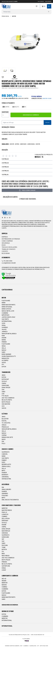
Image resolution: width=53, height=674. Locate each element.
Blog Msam (6, 253)
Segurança (6, 243)
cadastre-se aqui (46, 98)
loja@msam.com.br (9, 263)
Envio (4, 245)
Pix (24, 107)
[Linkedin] (7, 217)
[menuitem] (26, 331)
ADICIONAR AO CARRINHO (31, 115)
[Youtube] (9, 217)
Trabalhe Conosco (8, 249)
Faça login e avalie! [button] (27, 190)
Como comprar (7, 241)
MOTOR (14, 16)
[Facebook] (2, 217)
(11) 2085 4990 (7, 261)
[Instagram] (5, 217)
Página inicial (5, 16)
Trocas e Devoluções (9, 247)
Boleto (15, 107)
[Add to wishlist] (3, 77)
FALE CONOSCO (41, 1)
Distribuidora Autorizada (11, 239)
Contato (5, 251)
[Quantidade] (5, 115)
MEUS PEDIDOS (48, 1)
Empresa (5, 237)
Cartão (6, 107)
